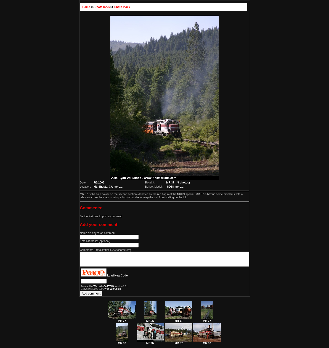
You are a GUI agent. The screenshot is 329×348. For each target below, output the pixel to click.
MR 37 (122, 322)
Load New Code (107, 278)
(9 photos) (181, 182)
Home (76, 7)
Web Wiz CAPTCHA (94, 289)
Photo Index (92, 7)
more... (108, 186)
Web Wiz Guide (102, 291)
